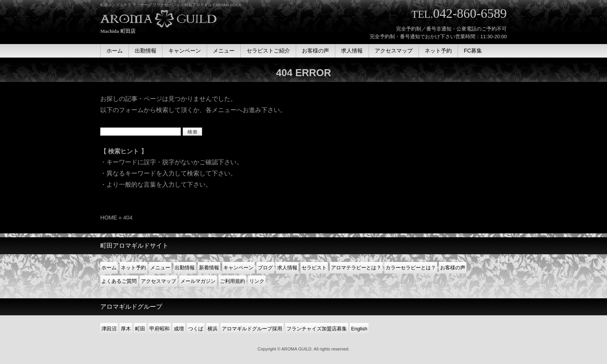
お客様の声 (452, 267)
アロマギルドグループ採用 (252, 329)
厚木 (126, 329)
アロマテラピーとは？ (356, 267)
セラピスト (314, 267)
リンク (256, 281)
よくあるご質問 (119, 281)
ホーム (109, 267)
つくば (195, 329)
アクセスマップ (158, 281)
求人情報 (287, 267)
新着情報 (209, 267)
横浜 (212, 329)
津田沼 (109, 329)
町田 (140, 329)
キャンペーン (238, 267)
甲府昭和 (159, 329)
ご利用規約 (232, 281)
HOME (108, 217)
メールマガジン (198, 281)
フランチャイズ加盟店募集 (316, 329)
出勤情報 (185, 267)
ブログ (265, 267)
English (359, 329)
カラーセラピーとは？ (411, 267)
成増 (179, 329)
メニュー (160, 267)
